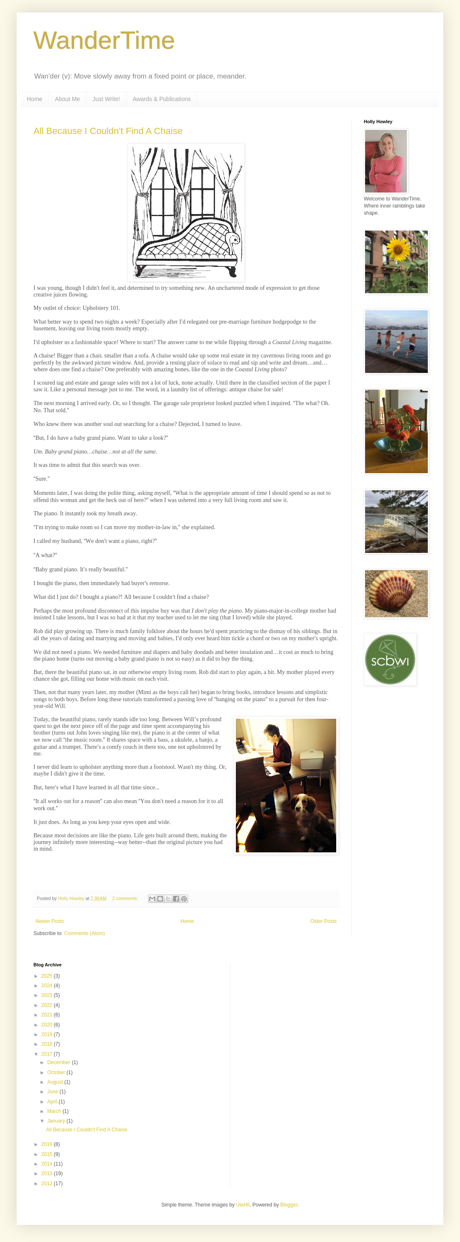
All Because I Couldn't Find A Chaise (107, 131)
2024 (47, 986)
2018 (47, 1044)
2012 (47, 1183)
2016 (47, 1144)
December (59, 1062)
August (55, 1082)
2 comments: (125, 898)
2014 (47, 1164)
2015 (47, 1154)
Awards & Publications (162, 99)
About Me (67, 99)
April (53, 1102)
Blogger (288, 1205)
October (56, 1072)
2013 (47, 1173)
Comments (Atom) (84, 933)
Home (34, 99)
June (53, 1092)
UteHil (243, 1205)
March (55, 1111)
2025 (47, 976)
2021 (47, 1015)
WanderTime (104, 40)
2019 (47, 1034)
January (56, 1121)
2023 (47, 995)
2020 (47, 1025)
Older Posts (323, 921)
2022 (47, 1005)
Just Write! (106, 99)
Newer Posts (50, 921)
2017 (47, 1054)
